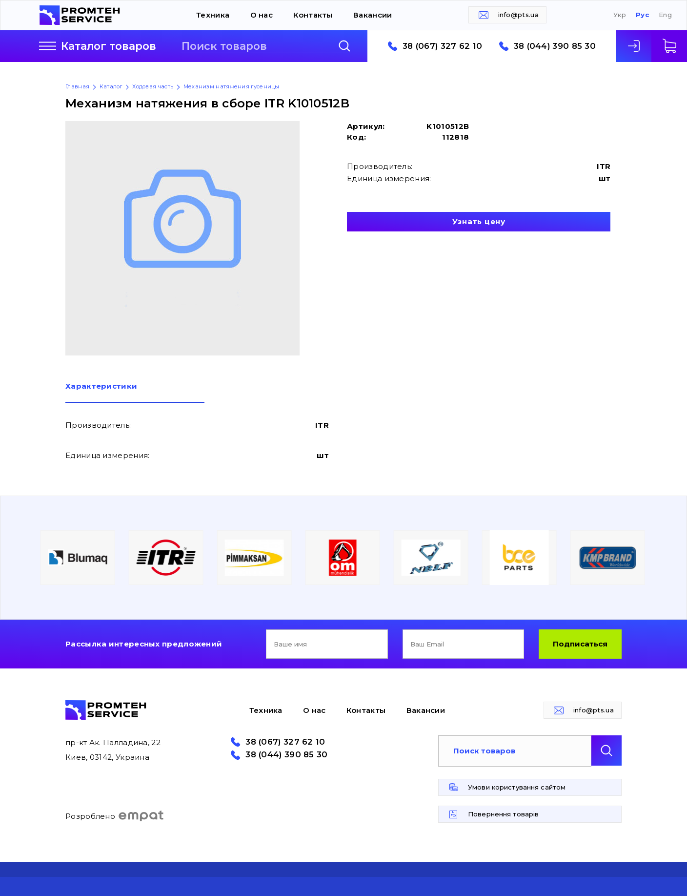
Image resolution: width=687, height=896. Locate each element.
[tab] (134, 392)
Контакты (312, 15)
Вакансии (372, 15)
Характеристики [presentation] (101, 386)
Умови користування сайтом (517, 787)
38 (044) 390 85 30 (555, 46)
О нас (261, 15)
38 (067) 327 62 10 (442, 46)
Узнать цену (478, 221)
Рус (642, 15)
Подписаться (580, 643)
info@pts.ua (518, 15)
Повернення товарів (503, 814)
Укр (619, 15)
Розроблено (114, 816)
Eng (665, 15)
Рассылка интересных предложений (143, 643)
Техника (212, 15)
